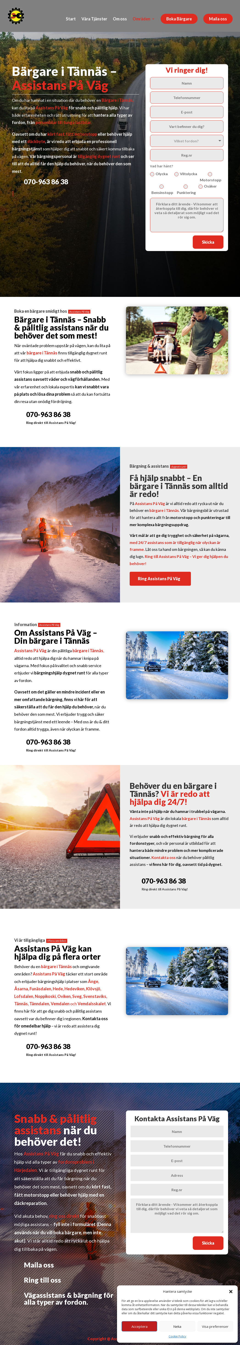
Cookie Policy (177, 1336)
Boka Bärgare (179, 18)
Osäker (207, 186)
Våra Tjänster (94, 19)
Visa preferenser (215, 1326)
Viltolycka (185, 173)
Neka (177, 1326)
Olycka (159, 173)
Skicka (208, 242)
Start (71, 19)
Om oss (120, 19)
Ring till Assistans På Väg (167, 556)
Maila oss (218, 18)
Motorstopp (210, 177)
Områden (141, 19)
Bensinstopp (162, 189)
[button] (231, 1291)
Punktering (186, 189)
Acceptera (139, 1326)
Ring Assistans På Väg (159, 578)
